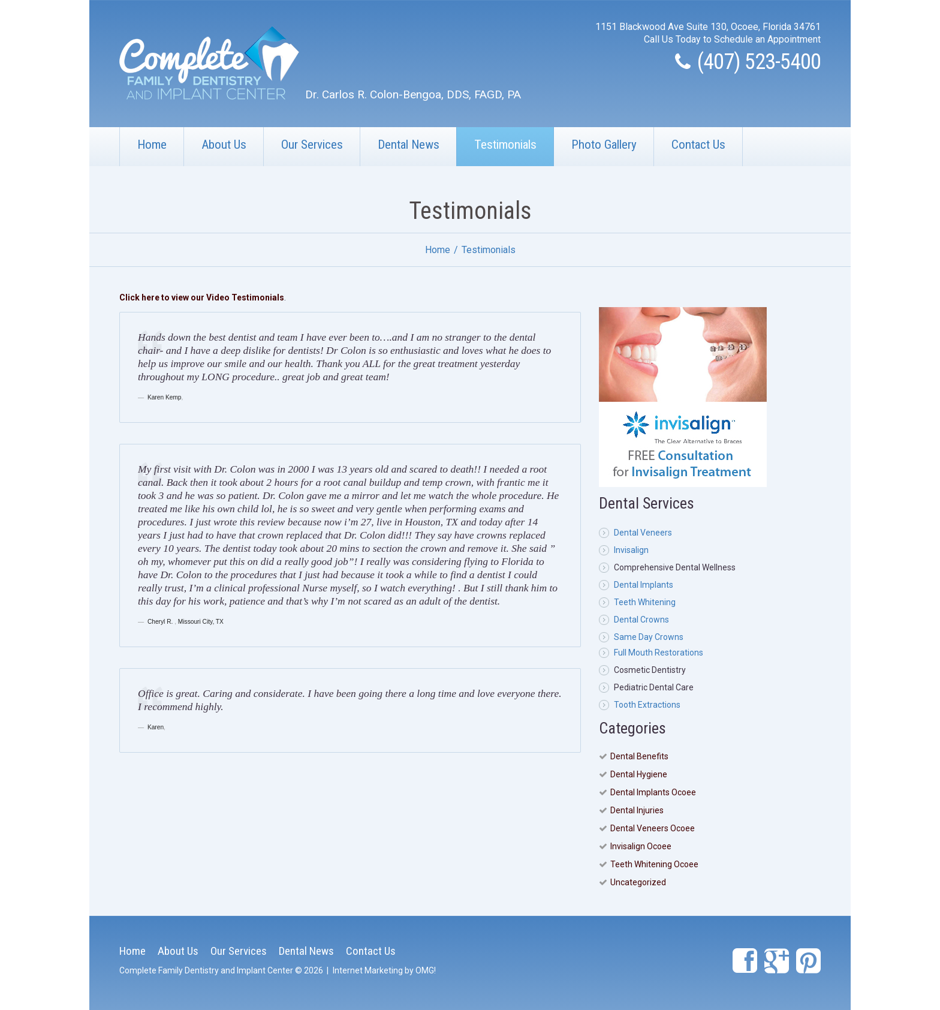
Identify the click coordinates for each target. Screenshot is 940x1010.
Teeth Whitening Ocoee (654, 864)
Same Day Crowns (648, 637)
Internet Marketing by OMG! (384, 970)
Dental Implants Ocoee (653, 792)
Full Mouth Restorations (658, 652)
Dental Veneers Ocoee (652, 828)
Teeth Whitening (645, 602)
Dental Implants (643, 585)
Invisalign (631, 550)
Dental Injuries (637, 810)
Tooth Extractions (647, 705)
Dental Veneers (643, 532)
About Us (223, 144)
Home (152, 144)
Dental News (408, 144)
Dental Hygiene (638, 774)
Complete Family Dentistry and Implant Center (206, 970)
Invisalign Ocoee (640, 846)
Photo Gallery (604, 144)
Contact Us (698, 144)
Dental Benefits (639, 756)
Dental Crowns (641, 619)
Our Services (312, 144)
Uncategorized (638, 882)
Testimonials (505, 144)
